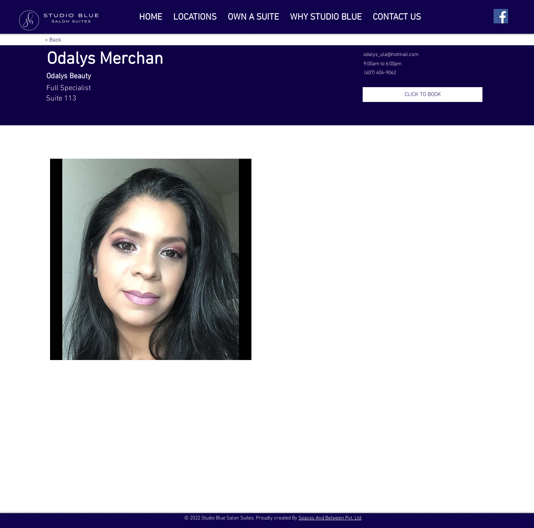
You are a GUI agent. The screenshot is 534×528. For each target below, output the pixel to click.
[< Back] (53, 40)
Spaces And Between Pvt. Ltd (330, 518)
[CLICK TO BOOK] (422, 94)
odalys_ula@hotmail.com (391, 55)
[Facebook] (501, 16)
